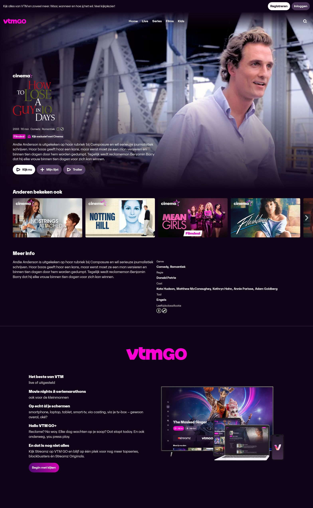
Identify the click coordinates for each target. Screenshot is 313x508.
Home (133, 21)
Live (145, 21)
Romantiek (177, 267)
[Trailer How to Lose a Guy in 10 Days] (74, 169)
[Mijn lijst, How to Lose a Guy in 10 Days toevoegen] (49, 169)
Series (157, 21)
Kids (181, 21)
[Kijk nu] (24, 169)
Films (170, 21)
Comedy (162, 267)
